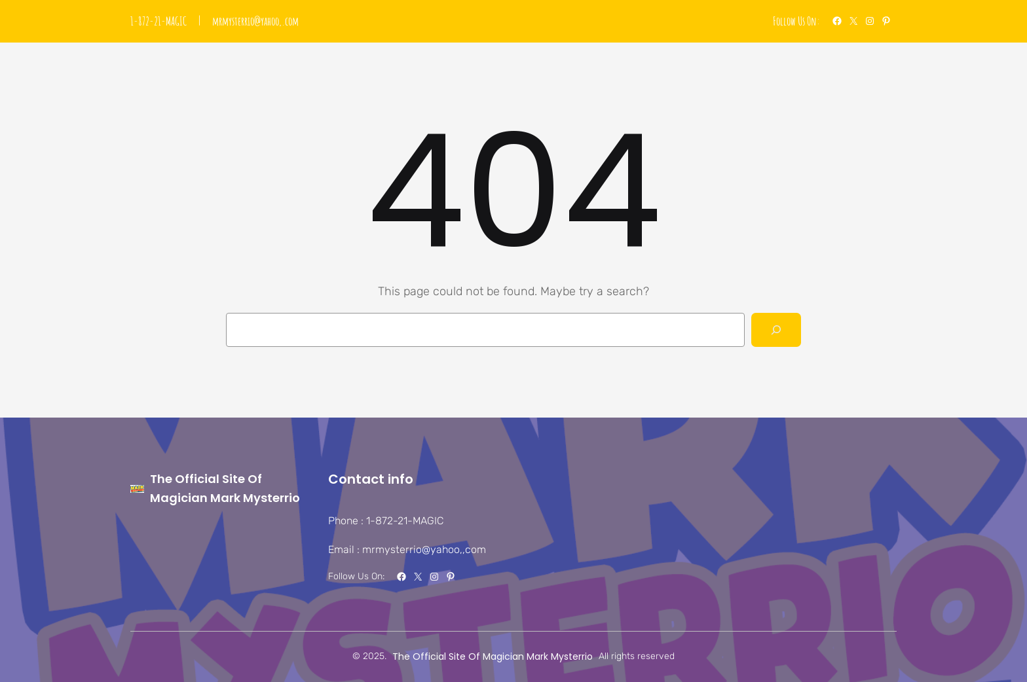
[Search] (776, 330)
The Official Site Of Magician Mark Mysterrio (492, 656)
